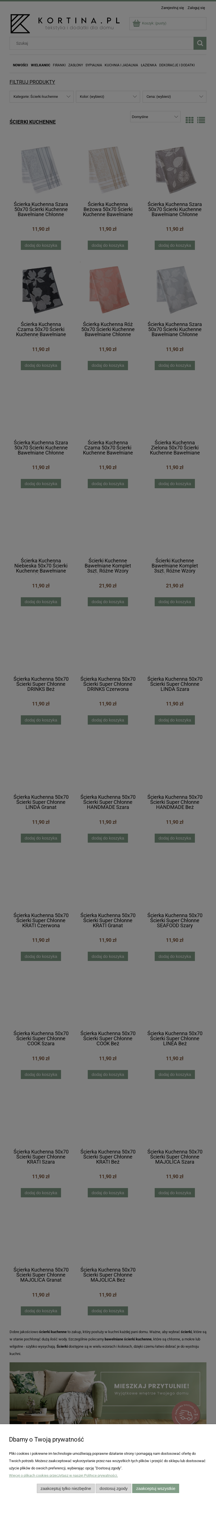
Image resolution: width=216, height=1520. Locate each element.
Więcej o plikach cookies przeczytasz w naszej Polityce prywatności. (63, 1475)
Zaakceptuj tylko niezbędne (65, 1488)
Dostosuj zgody (114, 1488)
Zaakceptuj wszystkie (155, 1488)
